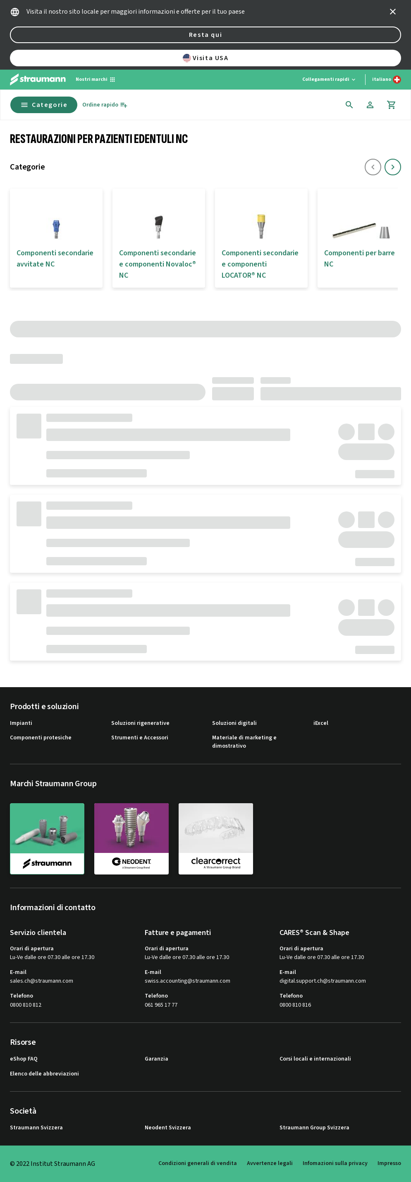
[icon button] (393, 11)
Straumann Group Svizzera (314, 1128)
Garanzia (156, 1059)
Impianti (21, 723)
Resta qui (205, 34)
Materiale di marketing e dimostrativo (244, 742)
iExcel (320, 723)
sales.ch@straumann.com (41, 981)
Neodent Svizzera (168, 1128)
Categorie (43, 104)
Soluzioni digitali (234, 723)
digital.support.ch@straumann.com (323, 981)
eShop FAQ (24, 1059)
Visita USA (206, 58)
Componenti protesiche (41, 738)
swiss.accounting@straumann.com (187, 981)
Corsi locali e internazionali (315, 1059)
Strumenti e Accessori (139, 738)
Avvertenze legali (270, 1163)
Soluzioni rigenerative (140, 723)
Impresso (389, 1163)
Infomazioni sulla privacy (335, 1163)
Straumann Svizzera (36, 1128)
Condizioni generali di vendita (197, 1163)
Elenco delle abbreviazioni (44, 1074)
